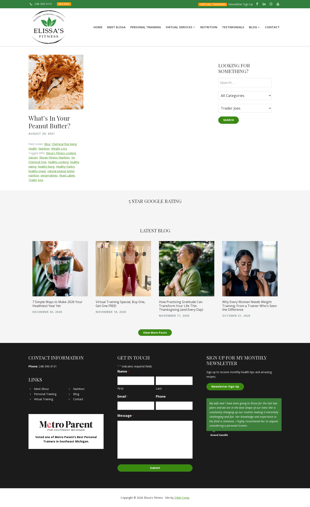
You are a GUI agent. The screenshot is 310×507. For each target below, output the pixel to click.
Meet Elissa (41, 389)
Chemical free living (64, 144)
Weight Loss (59, 148)
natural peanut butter (61, 171)
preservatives (49, 175)
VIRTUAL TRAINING (212, 4)
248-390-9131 (43, 4)
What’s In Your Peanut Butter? (49, 122)
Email (122, 396)
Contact (78, 399)
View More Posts (155, 332)
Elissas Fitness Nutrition (54, 157)
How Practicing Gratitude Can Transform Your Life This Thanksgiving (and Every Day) (181, 306)
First (120, 388)
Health (32, 148)
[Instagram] (271, 4)
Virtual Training (43, 399)
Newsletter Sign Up (240, 4)
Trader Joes (35, 180)
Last (159, 388)
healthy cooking (58, 162)
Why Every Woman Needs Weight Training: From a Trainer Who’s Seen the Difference (249, 306)
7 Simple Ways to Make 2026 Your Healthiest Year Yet (57, 304)
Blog (47, 144)
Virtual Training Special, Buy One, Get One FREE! (120, 304)
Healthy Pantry (65, 166)
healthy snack (37, 171)
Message (125, 415)
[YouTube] (278, 4)
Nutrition (44, 148)
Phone (161, 396)
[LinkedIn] (264, 4)
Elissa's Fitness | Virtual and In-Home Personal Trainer (48, 27)
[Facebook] (257, 4)
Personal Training (45, 394)
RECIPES (64, 4)
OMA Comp (181, 497)
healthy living (46, 166)
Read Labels (67, 175)
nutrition (33, 175)
